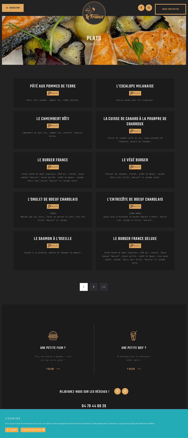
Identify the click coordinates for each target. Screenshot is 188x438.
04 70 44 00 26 (94, 406)
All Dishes (95, 44)
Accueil (76, 44)
